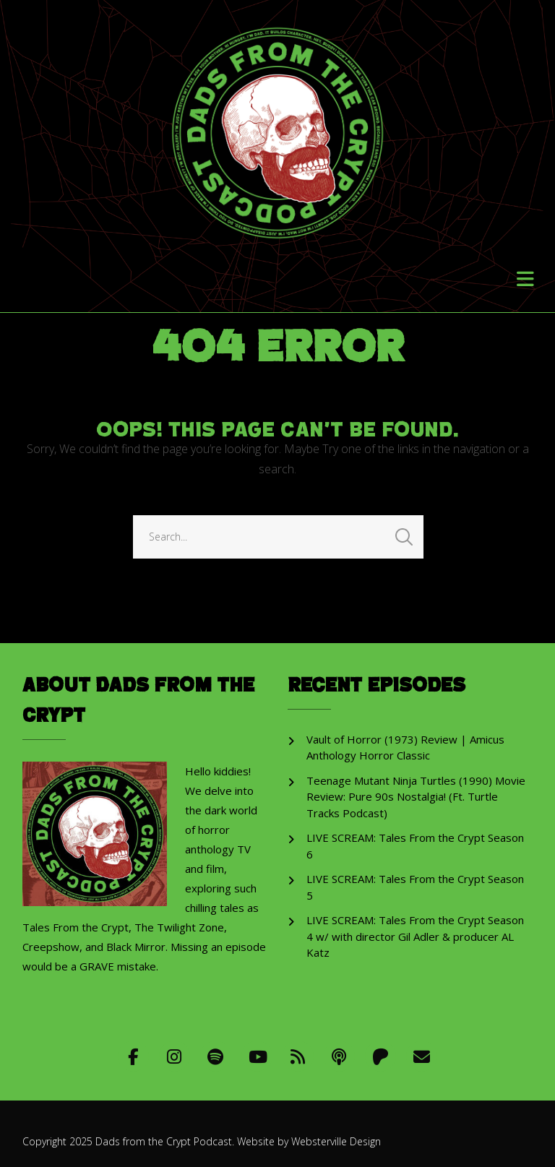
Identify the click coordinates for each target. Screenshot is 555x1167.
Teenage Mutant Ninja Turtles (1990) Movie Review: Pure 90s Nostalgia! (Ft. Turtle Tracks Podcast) (415, 796)
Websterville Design (336, 1141)
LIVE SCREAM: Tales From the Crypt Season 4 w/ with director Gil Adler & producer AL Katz (415, 936)
